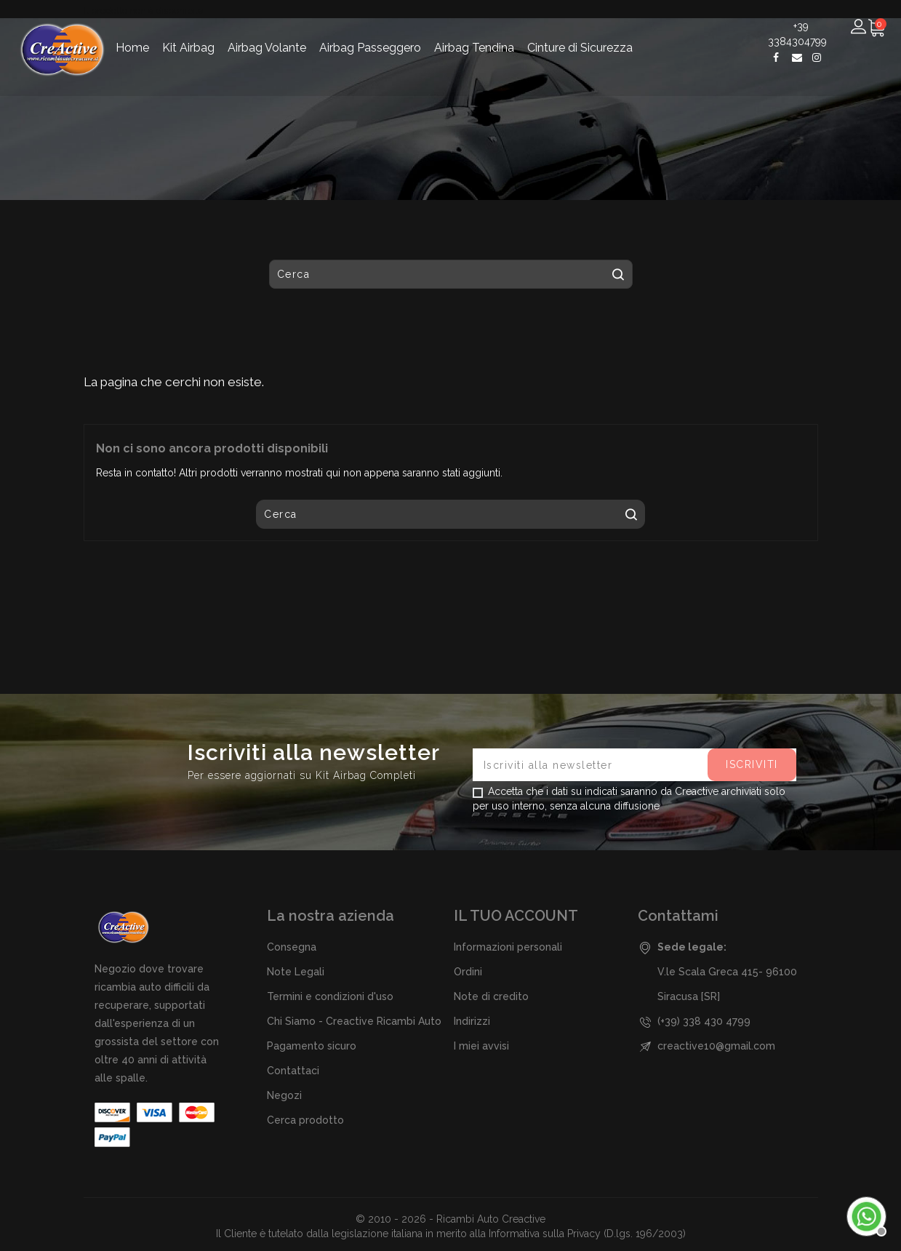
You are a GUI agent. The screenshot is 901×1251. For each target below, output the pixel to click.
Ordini (468, 972)
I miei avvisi (481, 1046)
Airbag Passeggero (370, 32)
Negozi (284, 1095)
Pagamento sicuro (311, 1046)
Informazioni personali (508, 947)
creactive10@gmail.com (716, 1046)
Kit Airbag (188, 32)
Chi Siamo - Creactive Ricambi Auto (354, 1021)
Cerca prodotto (305, 1120)
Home (132, 32)
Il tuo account (516, 916)
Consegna (291, 947)
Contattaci (293, 1070)
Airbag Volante (267, 32)
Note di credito (491, 996)
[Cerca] (440, 82)
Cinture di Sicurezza (580, 32)
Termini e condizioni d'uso (330, 996)
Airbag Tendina (474, 32)
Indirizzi (472, 1021)
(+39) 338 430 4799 (703, 1021)
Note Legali (295, 972)
